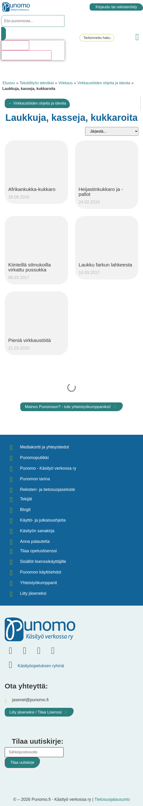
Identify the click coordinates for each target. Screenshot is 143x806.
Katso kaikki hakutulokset (26, 55)
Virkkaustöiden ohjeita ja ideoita (103, 83)
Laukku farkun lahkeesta (105, 264)
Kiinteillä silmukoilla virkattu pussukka (29, 267)
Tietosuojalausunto (112, 799)
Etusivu (9, 83)
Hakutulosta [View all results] (15, 45)
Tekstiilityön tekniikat (37, 83)
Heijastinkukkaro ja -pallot (101, 191)
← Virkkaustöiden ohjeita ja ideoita (37, 103)
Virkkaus (65, 83)
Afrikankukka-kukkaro (32, 189)
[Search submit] (3, 33)
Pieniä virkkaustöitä (29, 340)
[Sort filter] (111, 131)
